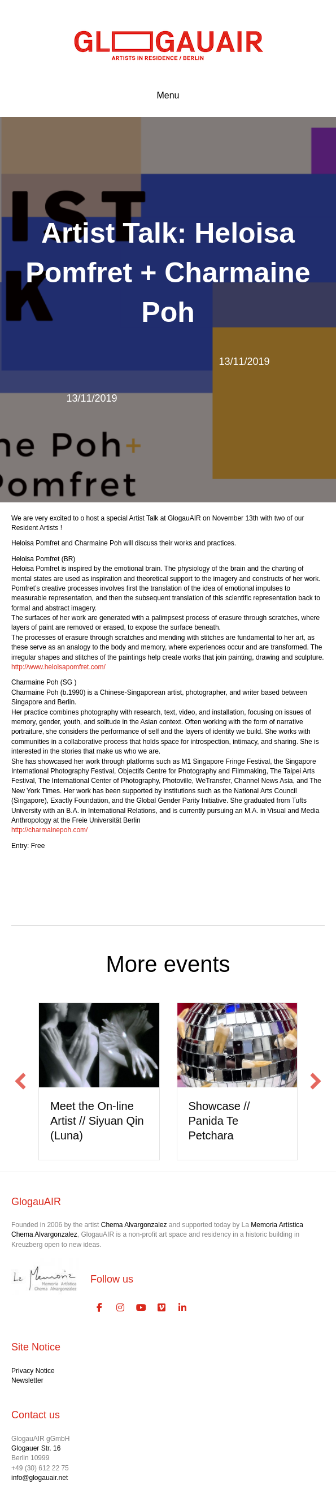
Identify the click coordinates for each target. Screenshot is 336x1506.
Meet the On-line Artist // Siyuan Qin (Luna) (97, 1121)
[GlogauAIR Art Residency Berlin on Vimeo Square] (162, 1308)
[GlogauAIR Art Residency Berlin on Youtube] (141, 1308)
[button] (20, 1081)
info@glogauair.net (39, 1478)
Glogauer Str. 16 (35, 1448)
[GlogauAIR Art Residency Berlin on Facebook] (99, 1308)
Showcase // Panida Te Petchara (219, 1121)
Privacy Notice (33, 1371)
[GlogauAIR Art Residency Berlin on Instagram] (120, 1308)
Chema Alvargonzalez (134, 1225)
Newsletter (27, 1380)
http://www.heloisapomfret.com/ (58, 667)
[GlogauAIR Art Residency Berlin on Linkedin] (182, 1308)
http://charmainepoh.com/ (49, 830)
